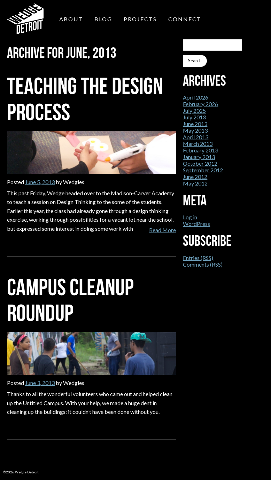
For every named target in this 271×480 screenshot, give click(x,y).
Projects (140, 19)
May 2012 (195, 183)
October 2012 (200, 163)
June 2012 (195, 176)
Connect (184, 19)
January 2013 (199, 157)
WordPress (196, 223)
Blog (103, 19)
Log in (190, 217)
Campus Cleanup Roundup (70, 300)
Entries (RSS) (198, 257)
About (71, 19)
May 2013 (195, 130)
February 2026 (200, 104)
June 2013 (195, 123)
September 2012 (203, 170)
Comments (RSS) (203, 264)
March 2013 (197, 143)
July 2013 (194, 117)
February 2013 (200, 150)
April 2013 (195, 137)
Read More (162, 230)
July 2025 (194, 110)
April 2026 (195, 97)
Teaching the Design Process (85, 99)
